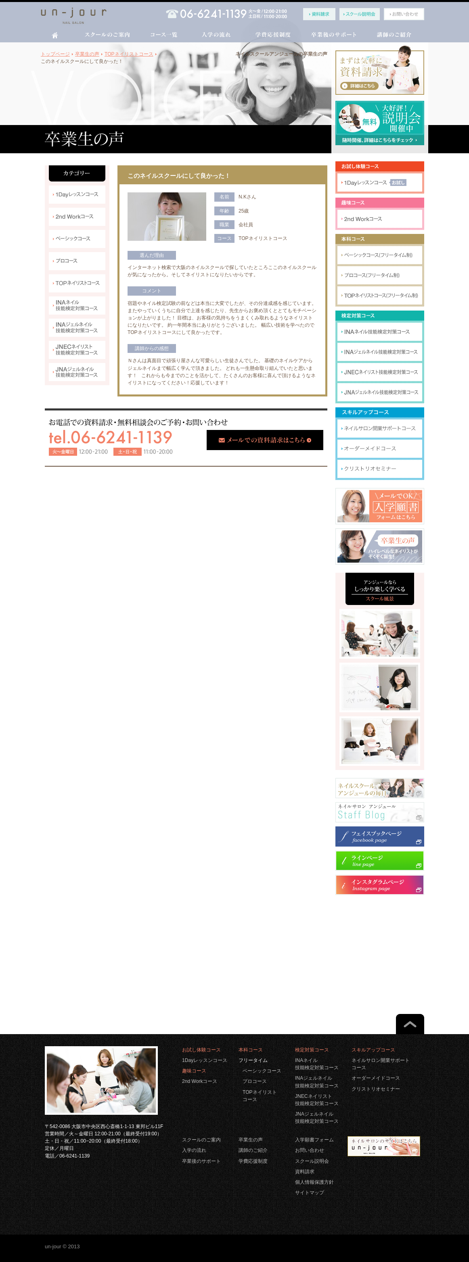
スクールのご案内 (201, 1140)
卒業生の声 (251, 1140)
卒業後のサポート (201, 1161)
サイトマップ (309, 1192)
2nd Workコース (199, 1081)
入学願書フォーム (314, 1140)
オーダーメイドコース (376, 1078)
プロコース (255, 1081)
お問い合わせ (309, 1150)
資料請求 (304, 1171)
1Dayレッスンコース (204, 1060)
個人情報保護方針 (314, 1182)
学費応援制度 (253, 1161)
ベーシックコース (262, 1071)
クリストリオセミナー (376, 1089)
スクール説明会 (312, 1161)
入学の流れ (194, 1150)
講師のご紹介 (253, 1150)
